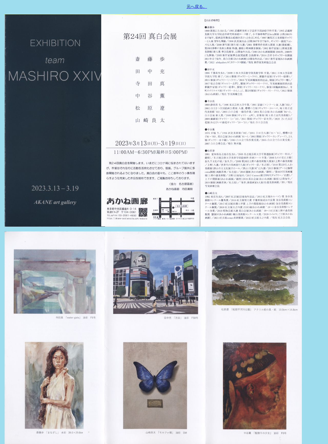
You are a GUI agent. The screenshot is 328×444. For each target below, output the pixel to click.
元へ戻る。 (197, 6)
